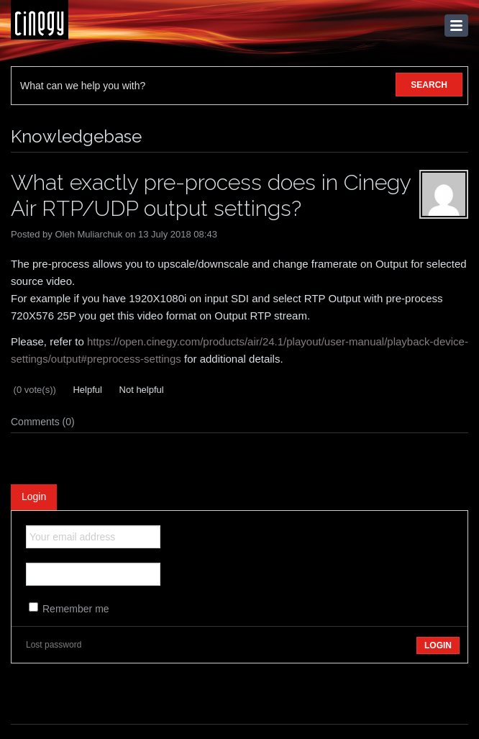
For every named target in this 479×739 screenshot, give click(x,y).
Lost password (53, 645)
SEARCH (429, 85)
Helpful (86, 389)
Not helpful (140, 389)
